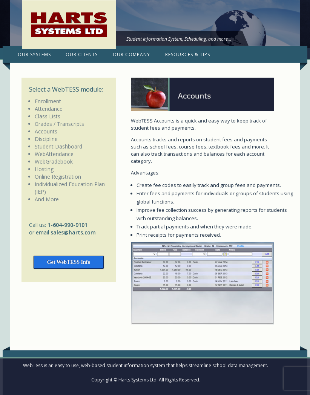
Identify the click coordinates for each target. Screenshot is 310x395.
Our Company (131, 54)
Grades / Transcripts (59, 123)
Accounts (46, 131)
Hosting (44, 169)
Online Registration (58, 176)
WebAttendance (54, 154)
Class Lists (47, 116)
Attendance (49, 108)
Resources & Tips (187, 54)
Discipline (46, 138)
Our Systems (34, 54)
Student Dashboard (58, 146)
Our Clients (82, 54)
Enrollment (48, 101)
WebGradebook (54, 161)
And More (47, 199)
